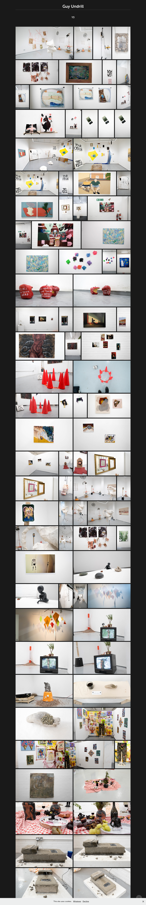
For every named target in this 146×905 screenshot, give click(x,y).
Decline (86, 901)
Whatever (77, 901)
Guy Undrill (73, 6)
